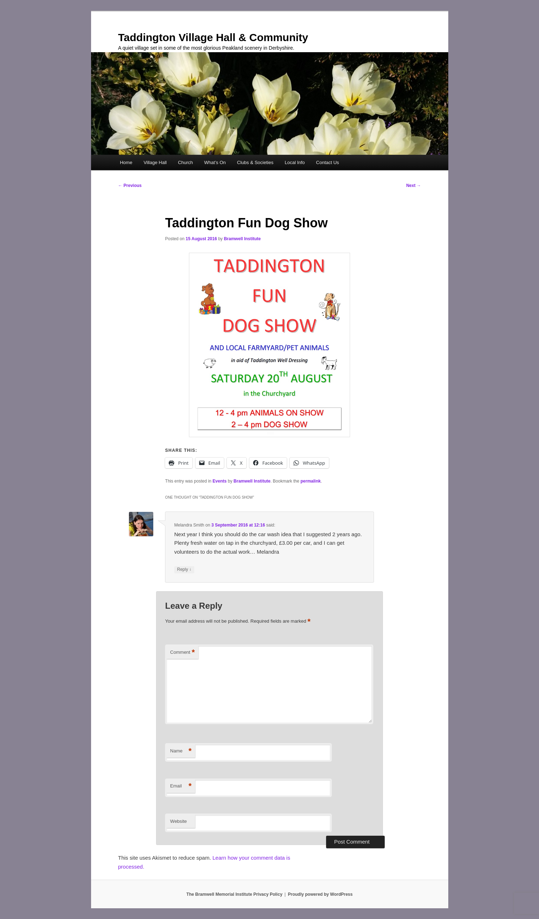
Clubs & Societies (255, 162)
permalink (310, 481)
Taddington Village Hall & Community (213, 37)
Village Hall (155, 162)
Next (413, 185)
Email (180, 786)
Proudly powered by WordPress (320, 894)
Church (185, 162)
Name (180, 751)
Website (178, 821)
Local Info (295, 162)
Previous (130, 185)
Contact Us (327, 162)
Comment (182, 652)
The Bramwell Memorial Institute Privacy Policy (234, 894)
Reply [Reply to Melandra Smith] (184, 569)
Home (126, 162)
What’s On (215, 162)
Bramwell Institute (242, 238)
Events (219, 481)
